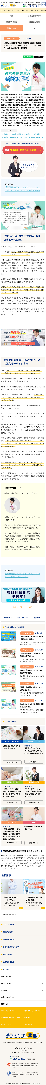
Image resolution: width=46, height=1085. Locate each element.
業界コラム (25, 10)
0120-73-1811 (32, 6)
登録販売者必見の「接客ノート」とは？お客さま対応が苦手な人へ (22, 575)
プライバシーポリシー (8, 988)
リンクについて (6, 1001)
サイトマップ (28, 1001)
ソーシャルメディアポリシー (10, 994)
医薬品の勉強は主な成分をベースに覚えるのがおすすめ (23, 137)
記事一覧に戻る (23, 617)
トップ (3, 10)
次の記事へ (38, 617)
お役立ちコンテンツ (13, 10)
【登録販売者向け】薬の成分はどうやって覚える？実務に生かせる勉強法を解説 (22, 189)
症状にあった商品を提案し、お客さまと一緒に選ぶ (22, 134)
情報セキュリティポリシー (33, 988)
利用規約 (27, 994)
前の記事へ (8, 617)
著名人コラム (34, 10)
